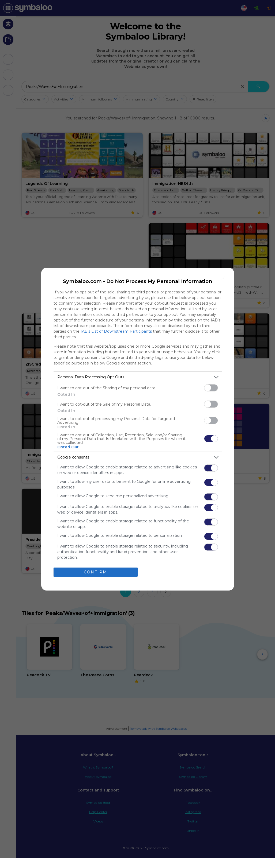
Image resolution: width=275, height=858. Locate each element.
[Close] (224, 278)
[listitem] (138, 377)
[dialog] (137, 429)
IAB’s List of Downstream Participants (116, 331)
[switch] (211, 387)
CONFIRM (95, 572)
